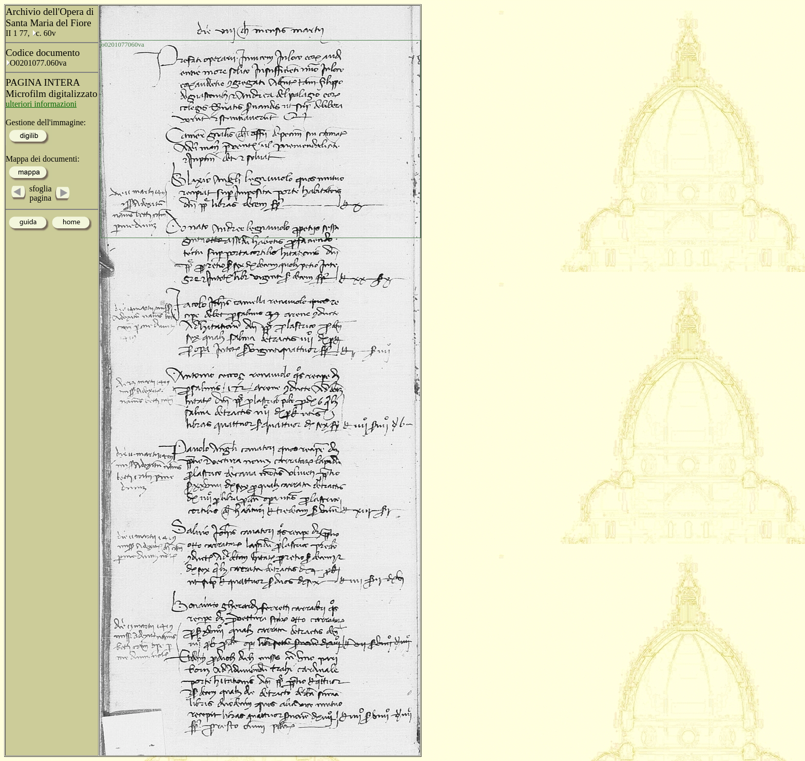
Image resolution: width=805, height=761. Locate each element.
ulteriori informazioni (41, 104)
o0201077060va (122, 44)
